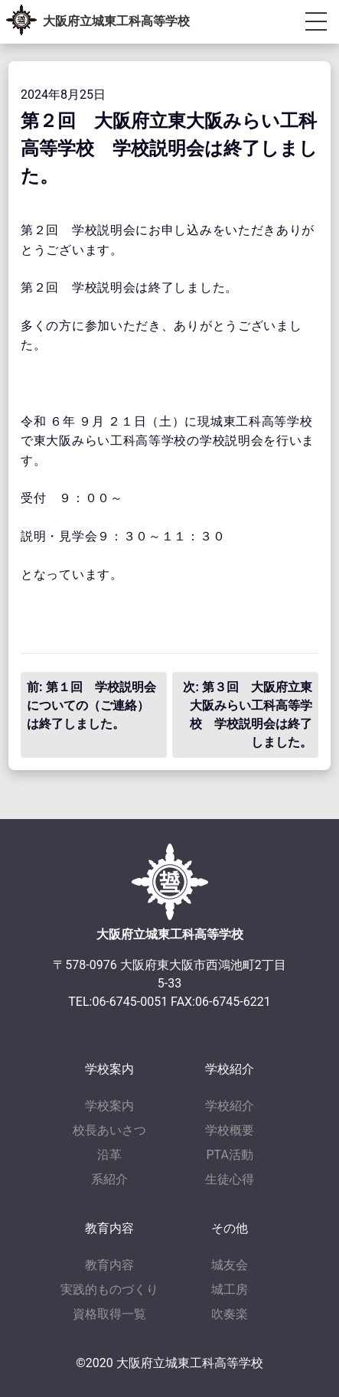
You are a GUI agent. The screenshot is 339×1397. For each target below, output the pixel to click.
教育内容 (109, 1265)
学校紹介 (229, 1105)
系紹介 (109, 1179)
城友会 (229, 1265)
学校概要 (229, 1130)
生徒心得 (229, 1179)
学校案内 (109, 1105)
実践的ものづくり (109, 1289)
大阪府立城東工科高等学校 (116, 21)
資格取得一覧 (109, 1314)
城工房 (229, 1289)
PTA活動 (230, 1154)
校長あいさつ (109, 1130)
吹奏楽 (229, 1314)
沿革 (109, 1154)
